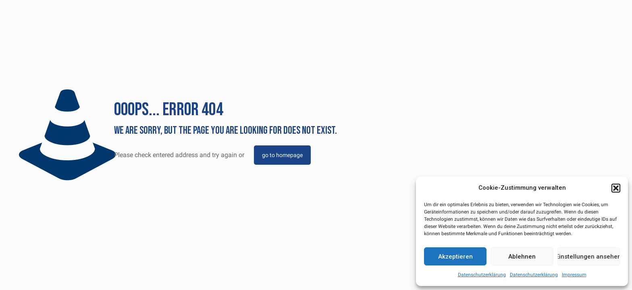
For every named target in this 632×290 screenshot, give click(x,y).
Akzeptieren (455, 256)
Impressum (574, 275)
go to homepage (282, 155)
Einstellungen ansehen (588, 256)
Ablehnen (522, 256)
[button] (616, 188)
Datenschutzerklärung (482, 275)
